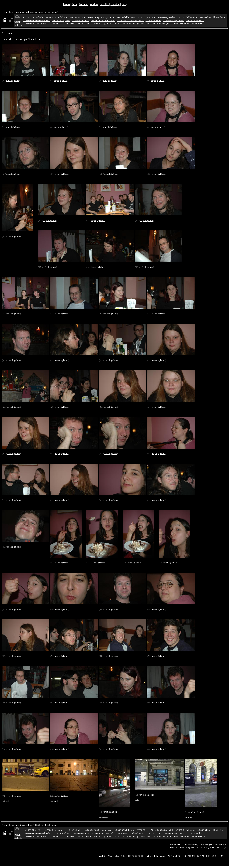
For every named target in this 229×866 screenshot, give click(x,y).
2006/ (35, 12)
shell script (221, 847)
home (66, 4)
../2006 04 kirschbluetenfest (210, 17)
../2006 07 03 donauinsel (63, 23)
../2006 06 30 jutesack (173, 20)
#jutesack (6, 33)
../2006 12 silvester (180, 23)
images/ (23, 12)
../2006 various (198, 23)
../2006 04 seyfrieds (61, 20)
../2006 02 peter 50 (144, 17)
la (39, 39)
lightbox (15, 80)
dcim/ (30, 12)
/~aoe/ (17, 12)
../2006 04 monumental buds (36, 20)
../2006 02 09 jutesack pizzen (98, 17)
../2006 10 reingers (160, 23)
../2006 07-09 (83, 23)
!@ (222, 856)
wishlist (104, 4)
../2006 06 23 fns (153, 20)
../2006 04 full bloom (186, 17)
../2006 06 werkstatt (195, 20)
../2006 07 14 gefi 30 (101, 23)
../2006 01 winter (75, 17)
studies (94, 4)
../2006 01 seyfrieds (34, 17)
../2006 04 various (80, 20)
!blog (124, 4)
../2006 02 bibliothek (124, 17)
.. (219, 856)
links (74, 4)
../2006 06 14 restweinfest (103, 20)
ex (9, 80)
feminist (83, 4)
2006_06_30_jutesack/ (48, 12)
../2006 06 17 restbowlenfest (130, 20)
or (7, 80)
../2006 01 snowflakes (55, 17)
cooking (115, 4)
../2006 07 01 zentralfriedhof (36, 23)
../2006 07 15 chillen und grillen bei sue (131, 23)
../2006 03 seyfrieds (164, 17)
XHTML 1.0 (203, 856)
